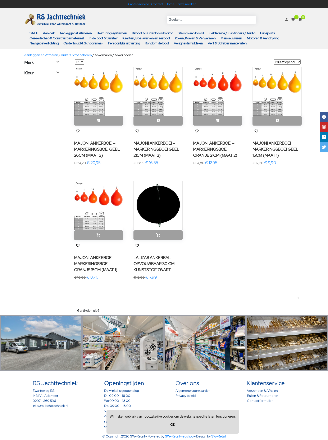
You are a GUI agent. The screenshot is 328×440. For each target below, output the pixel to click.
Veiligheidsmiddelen (188, 43)
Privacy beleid (186, 395)
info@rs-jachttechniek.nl (50, 406)
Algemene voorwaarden (193, 390)
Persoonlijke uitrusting (124, 43)
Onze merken (186, 4)
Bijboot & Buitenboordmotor (152, 33)
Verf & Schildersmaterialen (227, 43)
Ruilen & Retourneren (262, 395)
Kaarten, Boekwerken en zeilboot (146, 38)
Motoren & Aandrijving (263, 38)
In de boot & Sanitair (103, 38)
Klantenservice (138, 4)
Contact (157, 4)
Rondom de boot (157, 43)
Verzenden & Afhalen (262, 390)
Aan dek (49, 33)
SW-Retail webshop (179, 436)
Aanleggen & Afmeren (76, 33)
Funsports (267, 33)
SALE (33, 33)
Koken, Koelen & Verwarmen (195, 38)
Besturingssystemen (112, 33)
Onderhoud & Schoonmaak (83, 43)
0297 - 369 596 (44, 400)
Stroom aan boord (191, 33)
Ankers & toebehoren (76, 55)
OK (172, 424)
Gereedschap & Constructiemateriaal (56, 38)
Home (169, 4)
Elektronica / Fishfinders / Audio (232, 33)
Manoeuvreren (231, 38)
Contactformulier (260, 400)
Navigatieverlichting (44, 43)
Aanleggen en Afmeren (41, 55)
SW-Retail (218, 436)
